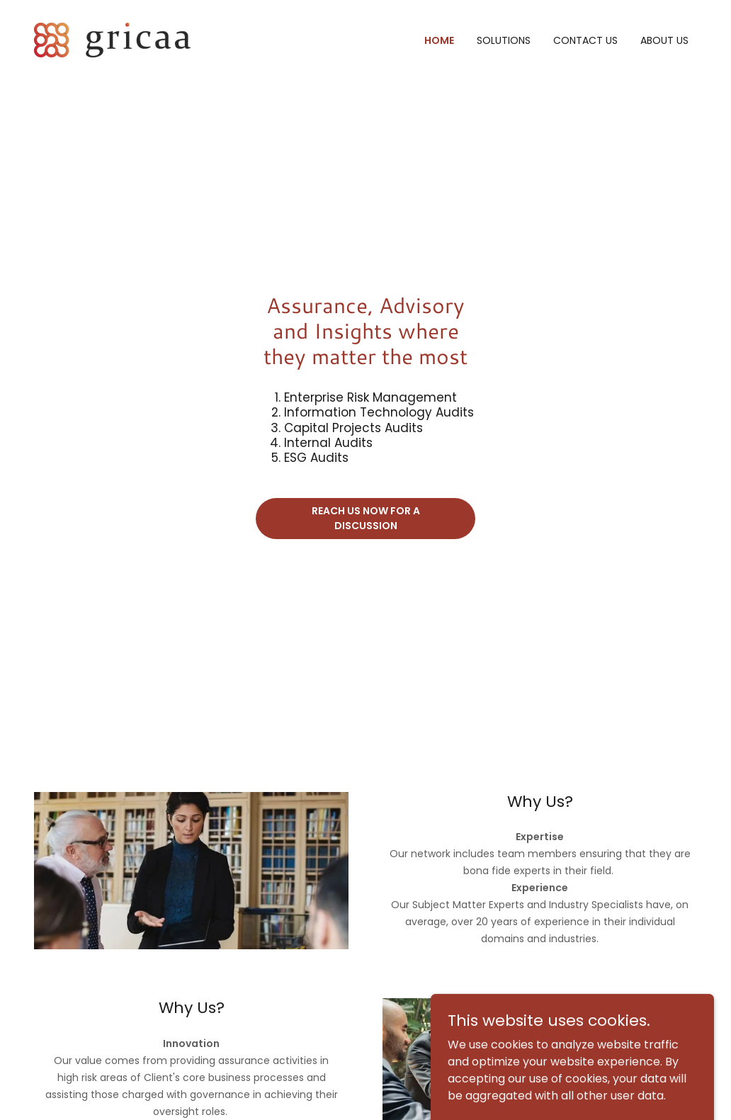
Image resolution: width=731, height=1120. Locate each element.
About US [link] (664, 40)
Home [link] (439, 40)
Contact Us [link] (585, 40)
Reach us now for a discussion (366, 518)
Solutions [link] (504, 40)
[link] (112, 39)
